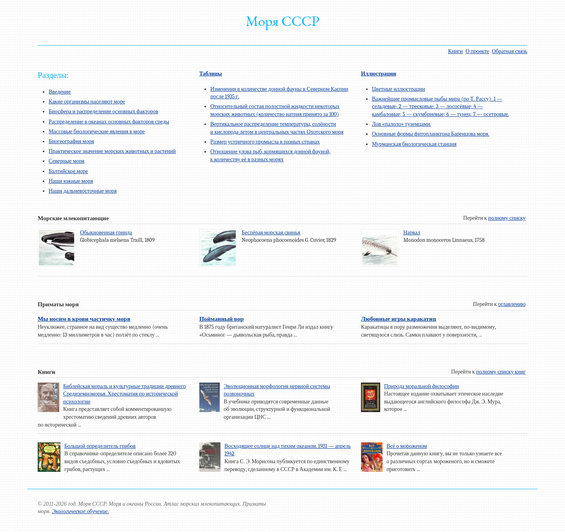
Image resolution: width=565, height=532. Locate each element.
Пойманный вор (221, 318)
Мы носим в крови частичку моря (84, 318)
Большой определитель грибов (100, 446)
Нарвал (411, 232)
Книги (455, 51)
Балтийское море (68, 171)
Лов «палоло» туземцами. (401, 124)
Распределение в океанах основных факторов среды (109, 121)
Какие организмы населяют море (87, 101)
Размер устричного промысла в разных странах (265, 141)
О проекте (477, 51)
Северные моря (66, 161)
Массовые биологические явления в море (97, 131)
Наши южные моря (71, 181)
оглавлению (511, 304)
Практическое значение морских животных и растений (112, 151)
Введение (60, 91)
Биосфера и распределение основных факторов (103, 111)
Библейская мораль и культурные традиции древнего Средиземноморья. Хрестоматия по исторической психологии (124, 394)
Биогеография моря (71, 141)
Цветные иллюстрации (398, 89)
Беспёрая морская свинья (271, 232)
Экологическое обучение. (80, 511)
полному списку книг (500, 371)
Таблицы (210, 73)
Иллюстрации (378, 73)
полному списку (506, 218)
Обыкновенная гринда (106, 232)
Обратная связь (509, 51)
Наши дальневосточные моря (83, 191)
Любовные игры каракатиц (398, 318)
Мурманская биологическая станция (414, 144)
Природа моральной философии (421, 386)
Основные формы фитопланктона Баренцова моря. (430, 134)
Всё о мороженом (406, 446)
